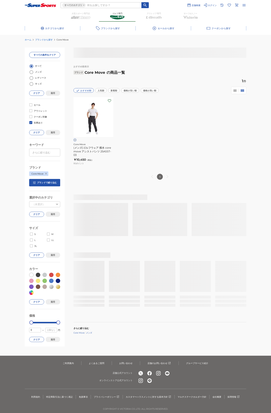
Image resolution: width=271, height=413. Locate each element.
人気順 (101, 90)
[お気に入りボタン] (109, 101)
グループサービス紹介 (197, 363)
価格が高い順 (149, 90)
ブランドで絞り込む (44, 183)
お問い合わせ (126, 363)
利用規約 (35, 396)
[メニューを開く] (244, 5)
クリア (36, 93)
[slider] (31, 322)
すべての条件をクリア (45, 54)
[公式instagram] (158, 373)
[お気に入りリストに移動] (229, 5)
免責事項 (83, 396)
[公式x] (140, 373)
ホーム (28, 39)
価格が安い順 (130, 90)
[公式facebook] (149, 373)
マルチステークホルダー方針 (192, 396)
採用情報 (233, 397)
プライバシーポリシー (107, 397)
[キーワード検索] (145, 5)
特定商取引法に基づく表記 (59, 396)
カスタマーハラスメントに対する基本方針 (148, 397)
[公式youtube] (167, 373)
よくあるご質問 (96, 363)
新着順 (114, 90)
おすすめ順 (83, 90)
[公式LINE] (149, 380)
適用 (53, 93)
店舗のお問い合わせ (159, 363)
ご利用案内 (68, 363)
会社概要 (216, 396)
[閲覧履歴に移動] (222, 5)
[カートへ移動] (236, 5)
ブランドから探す (44, 39)
